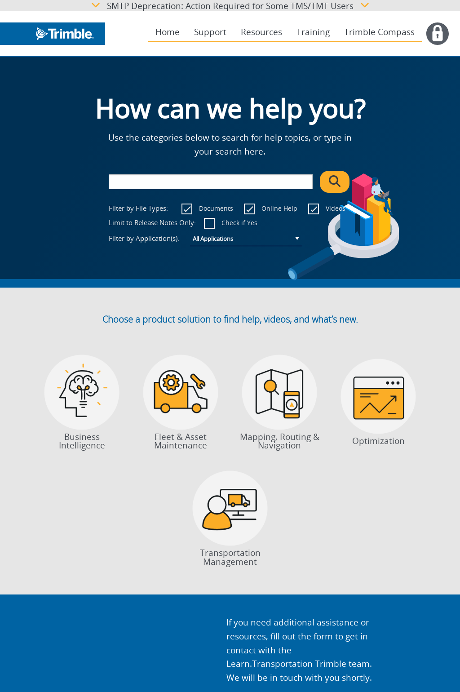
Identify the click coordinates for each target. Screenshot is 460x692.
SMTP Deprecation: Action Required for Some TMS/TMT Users (230, 5)
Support (210, 32)
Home (167, 32)
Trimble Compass (379, 32)
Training (313, 32)
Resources (261, 32)
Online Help (279, 208)
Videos (335, 208)
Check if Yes (239, 222)
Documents (216, 208)
